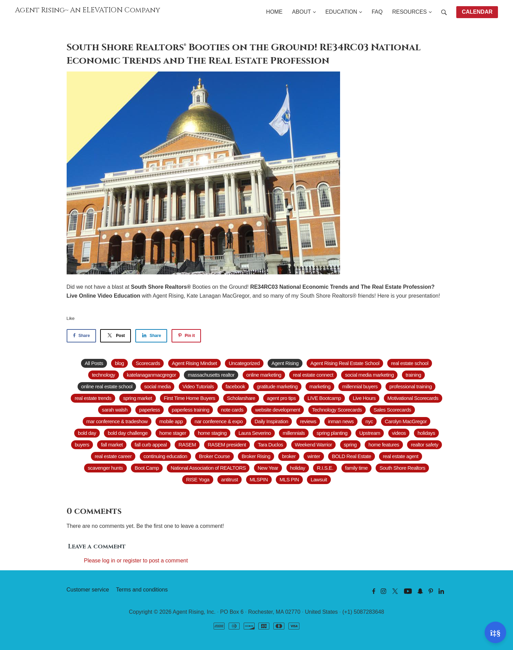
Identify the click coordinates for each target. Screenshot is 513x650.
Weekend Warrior (313, 444)
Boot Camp (147, 468)
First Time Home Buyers (189, 398)
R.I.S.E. (325, 468)
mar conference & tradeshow (117, 421)
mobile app (171, 421)
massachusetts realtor (211, 375)
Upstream (369, 433)
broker (289, 456)
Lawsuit (319, 479)
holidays (426, 433)
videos (399, 433)
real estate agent (400, 456)
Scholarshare (241, 398)
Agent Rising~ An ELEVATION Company (87, 10)
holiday (297, 468)
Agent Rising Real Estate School (344, 363)
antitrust (229, 479)
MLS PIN (289, 479)
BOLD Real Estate (351, 456)
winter (313, 456)
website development (277, 410)
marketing (319, 386)
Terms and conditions (141, 590)
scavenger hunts (105, 468)
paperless (149, 410)
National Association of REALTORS (208, 468)
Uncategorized (244, 363)
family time (356, 468)
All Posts (94, 363)
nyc (369, 421)
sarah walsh (114, 410)
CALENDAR (477, 12)
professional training (410, 386)
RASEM (187, 444)
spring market (137, 398)
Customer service (88, 590)
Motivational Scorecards (413, 398)
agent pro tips (281, 398)
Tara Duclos (270, 444)
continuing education (165, 456)
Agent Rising (284, 363)
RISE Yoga (197, 479)
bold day (87, 433)
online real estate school (107, 386)
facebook (235, 386)
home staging (212, 433)
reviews (308, 421)
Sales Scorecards (392, 410)
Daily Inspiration (271, 421)
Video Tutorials (198, 386)
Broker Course (214, 456)
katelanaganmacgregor (151, 375)
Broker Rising (256, 456)
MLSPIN (259, 479)
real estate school (409, 363)
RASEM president (227, 444)
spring (350, 444)
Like (71, 318)
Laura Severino (255, 433)
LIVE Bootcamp (324, 398)
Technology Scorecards (337, 410)
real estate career (113, 456)
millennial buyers (360, 386)
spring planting (331, 433)
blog (119, 363)
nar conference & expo (218, 421)
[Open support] (495, 632)
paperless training (191, 410)
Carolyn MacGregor (406, 421)
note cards (232, 410)
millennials (294, 433)
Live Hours (364, 398)
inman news (341, 421)
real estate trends (93, 398)
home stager (172, 433)
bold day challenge (127, 433)
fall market (112, 444)
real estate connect (313, 375)
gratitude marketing (277, 386)
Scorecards (148, 363)
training (413, 375)
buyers (82, 444)
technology (103, 375)
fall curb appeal (151, 444)
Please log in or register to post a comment (136, 560)
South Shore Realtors (402, 468)
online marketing (263, 375)
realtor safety (424, 444)
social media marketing (369, 375)
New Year (268, 468)
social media (157, 386)
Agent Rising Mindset (194, 363)
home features (383, 444)
